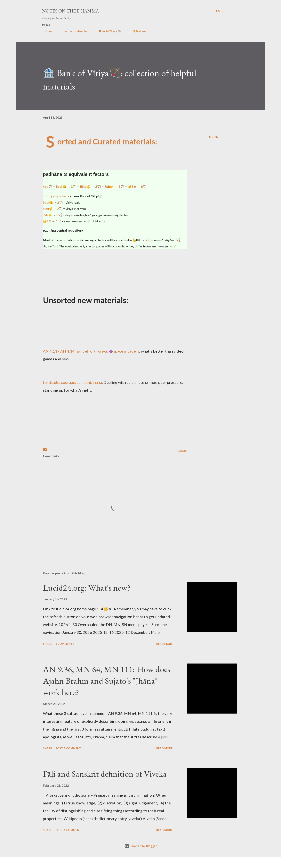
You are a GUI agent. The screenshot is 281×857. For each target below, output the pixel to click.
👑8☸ (132, 186)
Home (46, 31)
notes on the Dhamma (70, 11)
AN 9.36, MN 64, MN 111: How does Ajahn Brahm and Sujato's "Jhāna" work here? (106, 681)
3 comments (64, 643)
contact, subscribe (73, 31)
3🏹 (121, 186)
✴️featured (137, 31)
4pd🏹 (47, 186)
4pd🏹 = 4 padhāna (56, 196)
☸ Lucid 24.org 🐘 (107, 31)
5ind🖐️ (85, 186)
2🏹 (74, 186)
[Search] (220, 11)
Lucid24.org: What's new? (86, 587)
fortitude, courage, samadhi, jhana (72, 382)
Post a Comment (68, 748)
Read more (164, 643)
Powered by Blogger (140, 846)
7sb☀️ (109, 186)
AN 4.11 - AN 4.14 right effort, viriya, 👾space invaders (91, 351)
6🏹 (144, 186)
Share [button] (213, 136)
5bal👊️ (61, 186)
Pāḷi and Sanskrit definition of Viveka (105, 773)
